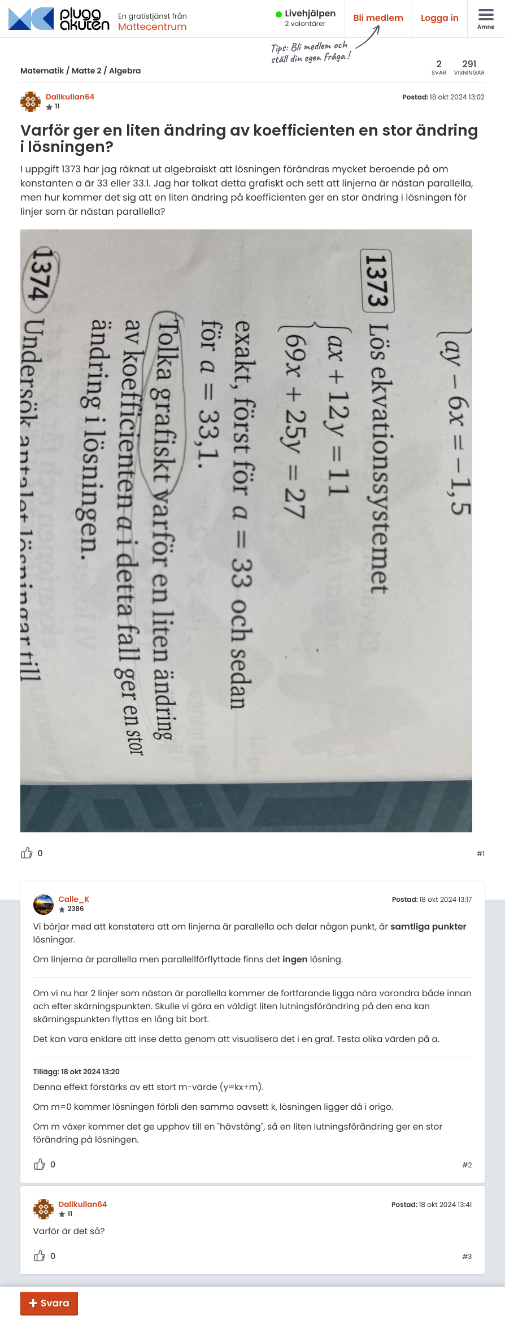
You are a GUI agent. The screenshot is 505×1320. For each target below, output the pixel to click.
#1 (481, 854)
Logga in (440, 18)
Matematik (42, 70)
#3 (467, 1257)
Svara (55, 1303)
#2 (467, 1165)
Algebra (125, 70)
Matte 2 (87, 70)
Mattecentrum (152, 26)
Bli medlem (379, 18)
